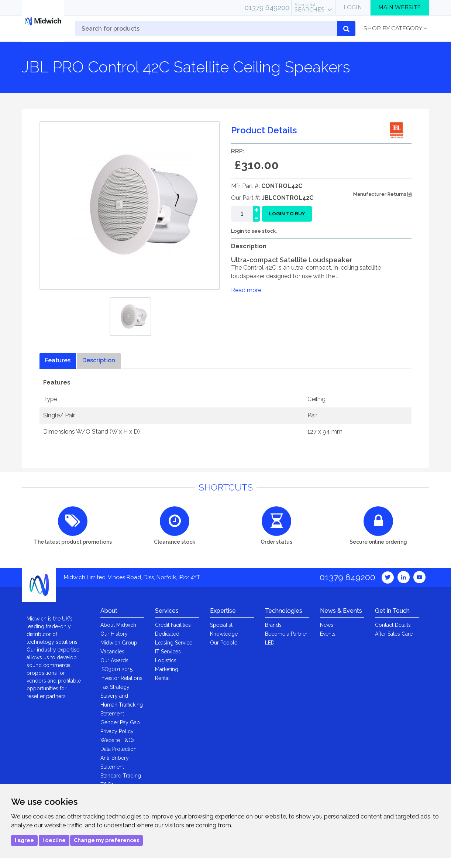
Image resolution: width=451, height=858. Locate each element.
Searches (309, 7)
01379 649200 (267, 7)
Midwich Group (118, 643)
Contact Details (393, 625)
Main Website (399, 7)
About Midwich (118, 625)
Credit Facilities (173, 625)
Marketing (166, 669)
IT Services (168, 651)
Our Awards (114, 660)
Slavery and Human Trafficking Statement (121, 705)
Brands (273, 625)
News (326, 625)
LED (270, 643)
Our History (114, 634)
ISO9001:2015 (116, 669)
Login (353, 7)
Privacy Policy (117, 731)
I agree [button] (24, 840)
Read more (246, 290)
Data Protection (118, 749)
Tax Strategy (115, 687)
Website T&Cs (117, 740)
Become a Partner (286, 634)
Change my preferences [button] (106, 840)
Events (327, 634)
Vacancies (112, 651)
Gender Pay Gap (120, 722)
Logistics (165, 660)
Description (98, 360)
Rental (162, 678)
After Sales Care (394, 634)
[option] (130, 316)
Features (57, 360)
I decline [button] (54, 840)
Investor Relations (121, 678)
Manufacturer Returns (382, 194)
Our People (223, 643)
